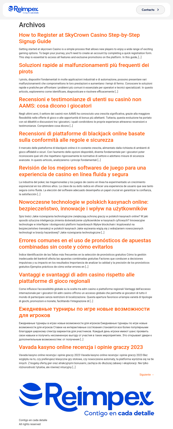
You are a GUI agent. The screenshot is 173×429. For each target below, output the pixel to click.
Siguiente (147, 374)
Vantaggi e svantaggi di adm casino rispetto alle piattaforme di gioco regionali (76, 277)
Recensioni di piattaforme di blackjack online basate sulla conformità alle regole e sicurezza (82, 136)
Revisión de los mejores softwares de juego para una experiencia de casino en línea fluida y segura (82, 171)
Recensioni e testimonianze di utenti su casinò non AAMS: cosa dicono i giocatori (80, 102)
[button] (150, 9)
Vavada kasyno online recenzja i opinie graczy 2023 (81, 347)
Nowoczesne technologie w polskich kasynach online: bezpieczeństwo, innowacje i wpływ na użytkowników (84, 205)
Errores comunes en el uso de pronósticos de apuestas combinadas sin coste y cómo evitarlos (85, 243)
